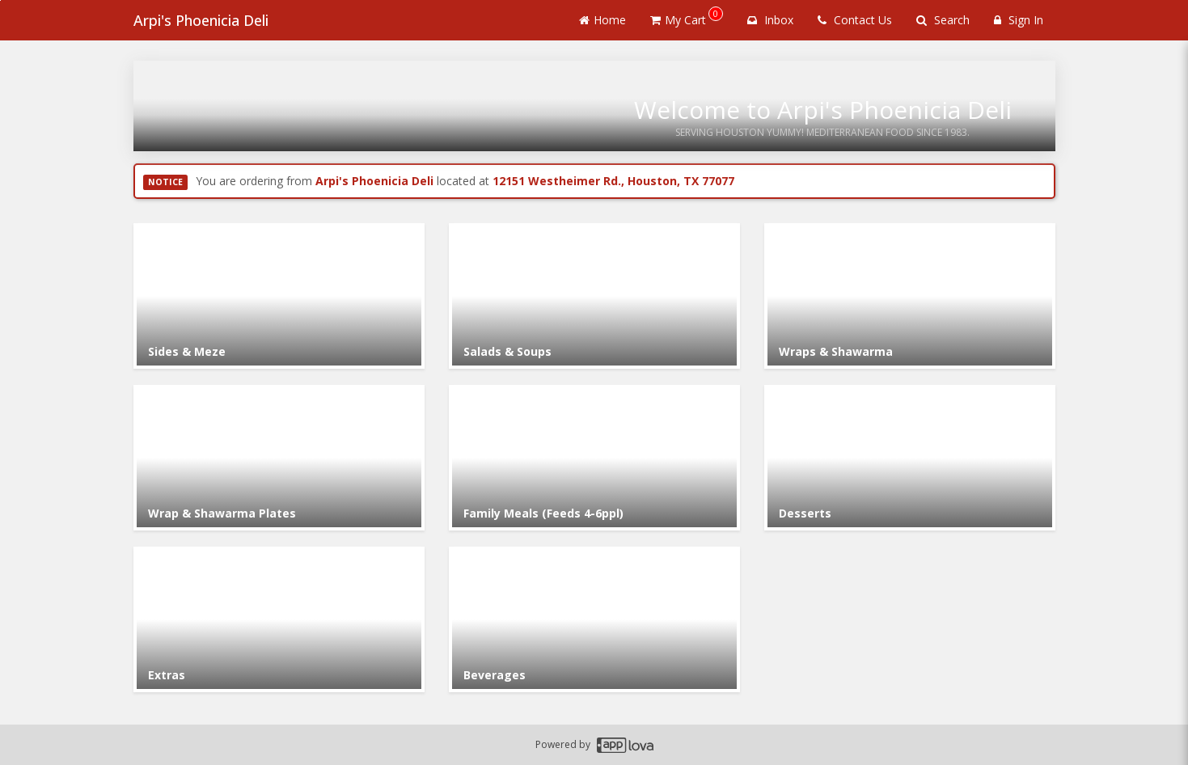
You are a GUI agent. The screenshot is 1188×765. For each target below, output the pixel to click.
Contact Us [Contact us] (855, 19)
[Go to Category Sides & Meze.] (279, 296)
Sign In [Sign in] (1018, 19)
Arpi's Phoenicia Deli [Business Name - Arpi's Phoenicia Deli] (200, 20)
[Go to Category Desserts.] (909, 457)
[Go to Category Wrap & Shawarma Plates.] (279, 457)
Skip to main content (0, 0)
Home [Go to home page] (602, 19)
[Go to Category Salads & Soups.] (594, 296)
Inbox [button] (770, 19)
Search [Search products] (943, 19)
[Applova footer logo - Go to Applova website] (625, 745)
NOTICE (165, 182)
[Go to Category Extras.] (279, 619)
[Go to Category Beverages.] (594, 619)
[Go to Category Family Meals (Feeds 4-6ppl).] (594, 457)
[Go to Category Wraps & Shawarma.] (909, 296)
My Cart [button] (686, 16)
